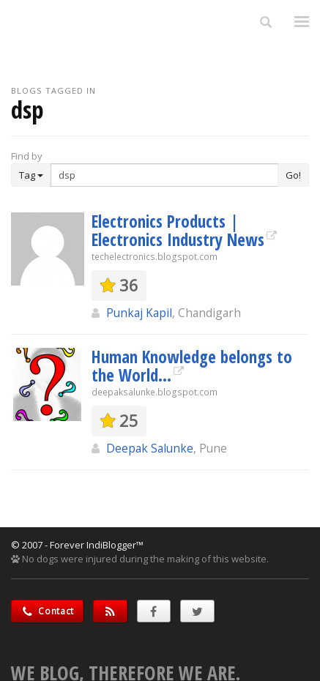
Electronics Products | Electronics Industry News (178, 230)
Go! (293, 175)
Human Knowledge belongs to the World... (192, 366)
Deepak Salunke (149, 448)
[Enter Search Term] (164, 175)
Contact (47, 611)
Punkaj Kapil (139, 313)
